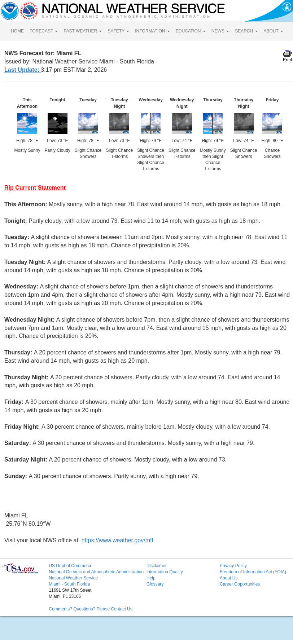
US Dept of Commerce (70, 565)
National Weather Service (73, 578)
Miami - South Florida (69, 584)
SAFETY (118, 31)
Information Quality (164, 571)
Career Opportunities (240, 584)
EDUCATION (191, 31)
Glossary (154, 584)
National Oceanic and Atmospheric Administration (96, 571)
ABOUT (273, 31)
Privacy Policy (233, 565)
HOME (17, 31)
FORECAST (44, 31)
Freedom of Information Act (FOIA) (253, 571)
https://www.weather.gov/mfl (117, 540)
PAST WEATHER (83, 31)
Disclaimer (156, 565)
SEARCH (246, 31)
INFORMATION (152, 31)
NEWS (220, 31)
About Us (228, 578)
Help (151, 578)
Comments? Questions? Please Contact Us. (91, 609)
